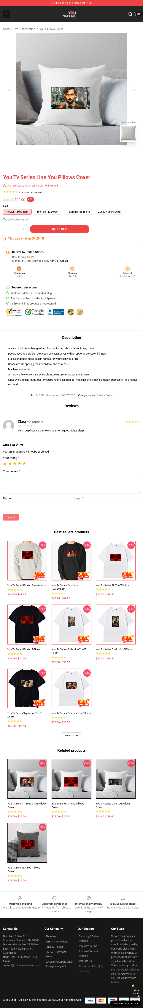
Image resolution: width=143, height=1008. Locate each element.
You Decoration (25, 29)
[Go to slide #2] (81, 153)
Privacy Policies (54, 946)
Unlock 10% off (136, 991)
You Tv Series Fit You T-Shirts (112, 585)
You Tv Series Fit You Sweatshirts (26, 585)
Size (5, 205)
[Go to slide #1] (62, 153)
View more (71, 735)
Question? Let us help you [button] (126, 1003)
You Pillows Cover (51, 29)
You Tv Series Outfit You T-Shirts (114, 649)
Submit (11, 517)
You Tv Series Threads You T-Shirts (71, 713)
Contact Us (85, 960)
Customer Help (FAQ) (91, 966)
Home (7, 29)
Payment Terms (88, 946)
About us (51, 936)
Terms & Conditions (57, 941)
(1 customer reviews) (31, 192)
